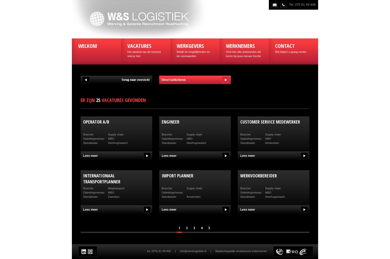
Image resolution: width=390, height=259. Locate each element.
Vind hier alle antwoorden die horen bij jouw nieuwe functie (244, 50)
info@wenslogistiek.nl (193, 251)
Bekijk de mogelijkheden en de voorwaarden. (195, 50)
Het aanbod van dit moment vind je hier (145, 50)
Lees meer (90, 156)
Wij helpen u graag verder (293, 47)
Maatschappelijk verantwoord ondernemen (241, 251)
